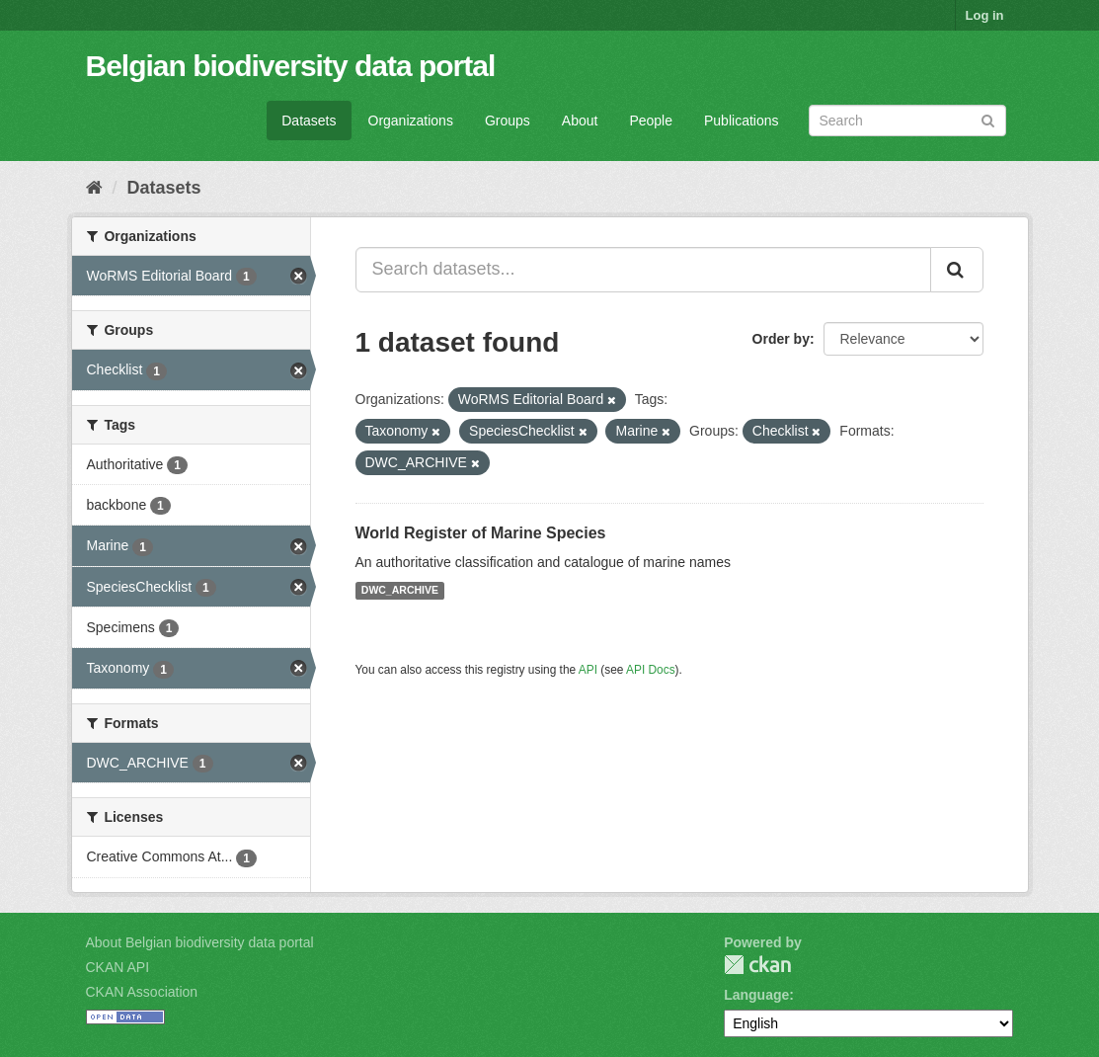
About (580, 120)
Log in (985, 15)
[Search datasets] (907, 120)
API (588, 670)
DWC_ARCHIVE (399, 591)
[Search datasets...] (643, 269)
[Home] (94, 188)
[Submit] (988, 119)
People (650, 120)
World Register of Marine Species (480, 533)
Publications (741, 120)
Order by (781, 339)
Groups (507, 120)
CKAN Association (142, 992)
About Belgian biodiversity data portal (200, 942)
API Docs (650, 670)
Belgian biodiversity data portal (291, 65)
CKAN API (118, 967)
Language (756, 995)
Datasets (308, 120)
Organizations (410, 120)
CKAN (757, 964)
